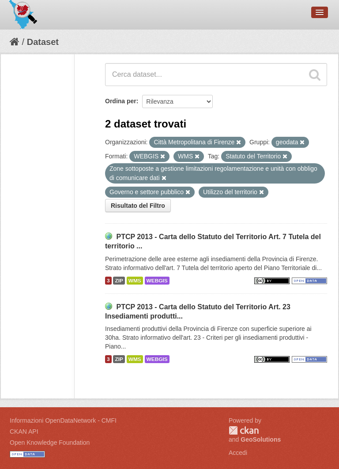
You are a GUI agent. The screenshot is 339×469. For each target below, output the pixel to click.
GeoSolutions (261, 439)
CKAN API (24, 431)
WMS (134, 281)
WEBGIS (157, 281)
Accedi (238, 452)
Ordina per (120, 101)
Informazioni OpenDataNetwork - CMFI (63, 420)
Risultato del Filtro (138, 205)
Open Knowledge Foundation (50, 442)
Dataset (43, 42)
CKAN (244, 430)
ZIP (119, 281)
